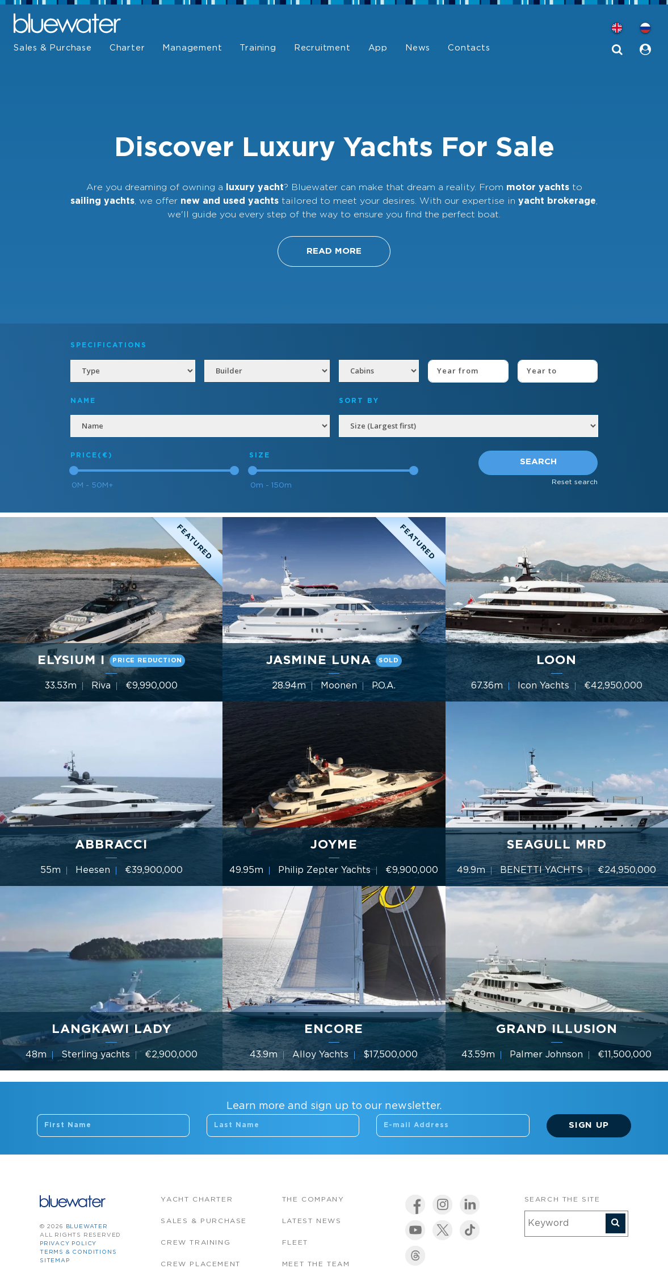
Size (259, 455)
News (417, 48)
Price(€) (91, 455)
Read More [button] (334, 251)
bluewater (87, 1226)
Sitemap (55, 1260)
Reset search (575, 482)
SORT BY (359, 401)
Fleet (295, 1243)
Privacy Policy (68, 1243)
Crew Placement (200, 1264)
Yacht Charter (197, 1199)
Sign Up (589, 1125)
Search (538, 461)
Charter (127, 48)
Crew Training (195, 1243)
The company (313, 1199)
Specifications (108, 345)
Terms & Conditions (78, 1252)
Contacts (469, 48)
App (378, 48)
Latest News (312, 1221)
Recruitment (322, 48)
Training (258, 48)
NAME (83, 401)
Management (192, 48)
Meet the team (316, 1264)
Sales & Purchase (53, 48)
